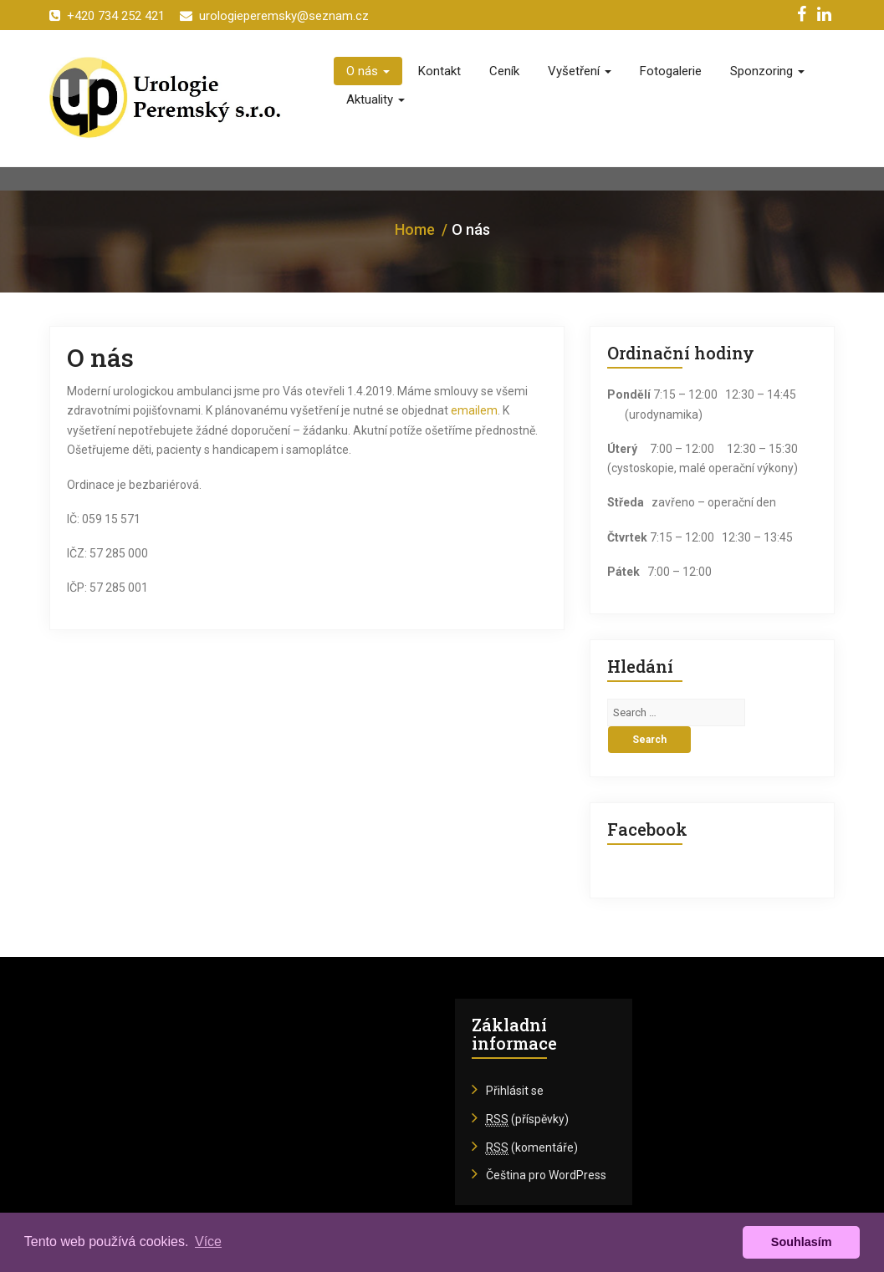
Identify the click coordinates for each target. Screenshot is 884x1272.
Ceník (504, 71)
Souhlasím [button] (801, 1242)
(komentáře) (532, 1148)
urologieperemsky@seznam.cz (274, 15)
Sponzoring (767, 71)
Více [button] (208, 1241)
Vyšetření (579, 71)
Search (649, 739)
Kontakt (439, 71)
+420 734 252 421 (107, 15)
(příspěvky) (527, 1119)
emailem (474, 410)
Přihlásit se (515, 1090)
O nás (368, 71)
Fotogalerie (671, 71)
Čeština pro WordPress (546, 1175)
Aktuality (375, 99)
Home (415, 229)
